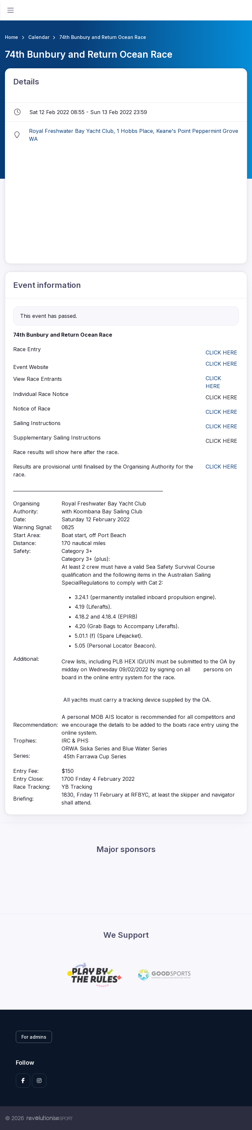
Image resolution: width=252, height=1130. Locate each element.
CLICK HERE (221, 352)
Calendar (38, 37)
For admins (33, 1037)
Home (11, 37)
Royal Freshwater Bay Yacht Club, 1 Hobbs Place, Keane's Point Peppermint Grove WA (133, 135)
